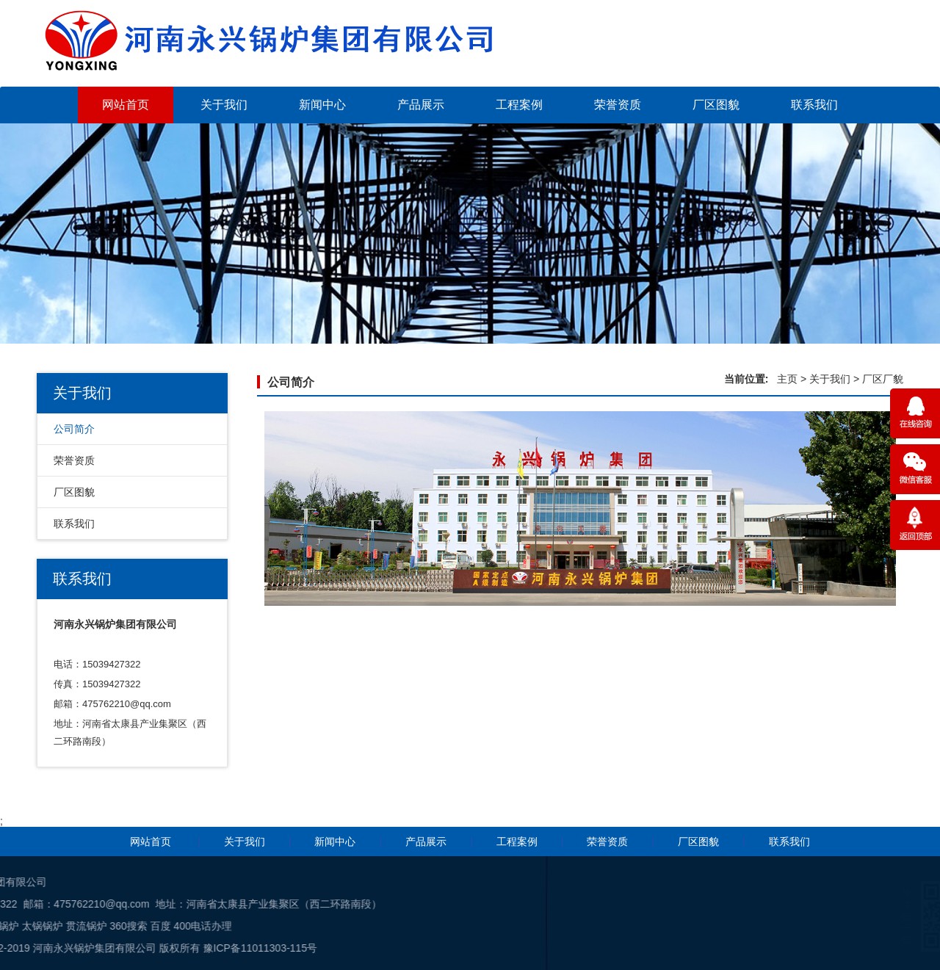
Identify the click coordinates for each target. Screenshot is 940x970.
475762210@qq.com (126, 703)
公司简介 (74, 429)
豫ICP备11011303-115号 (89, 948)
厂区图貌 (716, 104)
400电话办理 (32, 926)
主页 (787, 379)
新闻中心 (322, 104)
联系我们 (814, 104)
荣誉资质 (617, 104)
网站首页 (125, 104)
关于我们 (223, 104)
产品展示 (420, 104)
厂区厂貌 (882, 379)
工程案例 (519, 104)
